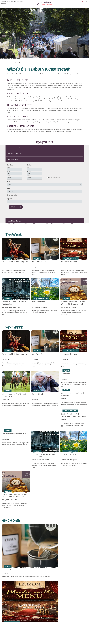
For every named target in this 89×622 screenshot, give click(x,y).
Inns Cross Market (39, 261)
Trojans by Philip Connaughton (15, 261)
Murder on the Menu (69, 261)
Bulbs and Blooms (39, 301)
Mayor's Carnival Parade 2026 (14, 433)
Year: (8, 176)
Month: (9, 171)
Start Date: (10, 165)
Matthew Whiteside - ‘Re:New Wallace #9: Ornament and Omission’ (73, 303)
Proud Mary (65, 373)
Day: (8, 167)
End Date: (29, 165)
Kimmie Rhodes (38, 393)
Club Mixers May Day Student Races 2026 (14, 603)
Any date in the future (54, 178)
